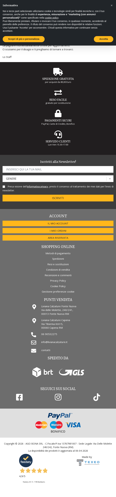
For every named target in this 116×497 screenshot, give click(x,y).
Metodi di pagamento (58, 253)
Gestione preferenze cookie (58, 291)
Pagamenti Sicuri (58, 120)
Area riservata (58, 237)
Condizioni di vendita (58, 269)
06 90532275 (49, 334)
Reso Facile (58, 99)
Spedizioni (58, 258)
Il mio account (58, 223)
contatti (45, 350)
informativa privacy (37, 186)
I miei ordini (58, 230)
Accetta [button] (103, 39)
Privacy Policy (58, 280)
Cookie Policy (58, 286)
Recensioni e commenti (58, 275)
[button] (111, 5)
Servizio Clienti (58, 141)
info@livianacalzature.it (54, 342)
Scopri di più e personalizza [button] (23, 39)
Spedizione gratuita (58, 78)
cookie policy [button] (51, 17)
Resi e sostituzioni (58, 264)
